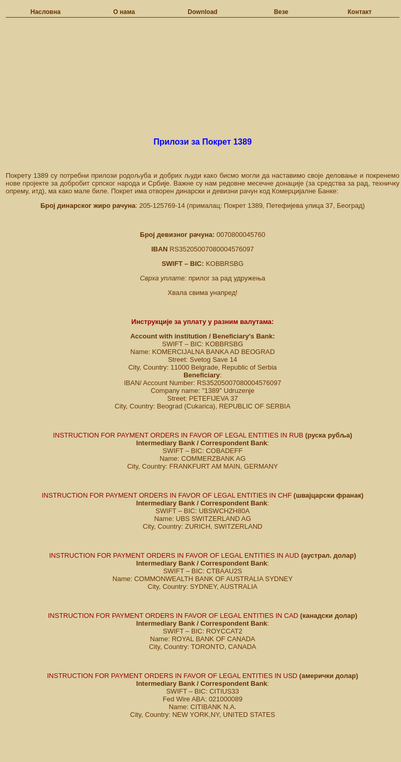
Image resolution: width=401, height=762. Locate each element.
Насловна (46, 12)
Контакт (359, 12)
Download (202, 12)
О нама (124, 12)
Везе (281, 12)
